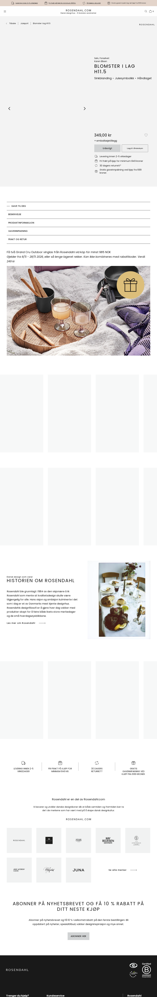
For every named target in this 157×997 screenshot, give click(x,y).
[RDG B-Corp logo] (146, 971)
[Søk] (146, 11)
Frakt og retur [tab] (17, 239)
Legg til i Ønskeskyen (135, 148)
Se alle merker (123, 870)
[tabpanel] (78, 304)
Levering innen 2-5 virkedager (26, 3)
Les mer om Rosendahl (26, 623)
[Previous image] (9, 108)
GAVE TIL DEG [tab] (18, 206)
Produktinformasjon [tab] (21, 222)
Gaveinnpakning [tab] (18, 231)
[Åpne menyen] (5, 11)
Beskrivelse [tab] (14, 214)
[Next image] (84, 108)
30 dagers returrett (94, 3)
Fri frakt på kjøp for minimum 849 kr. (62, 3)
